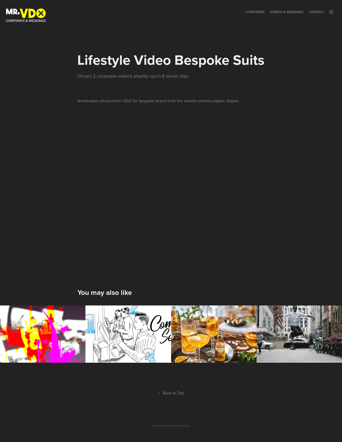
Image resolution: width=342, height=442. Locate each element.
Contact (316, 12)
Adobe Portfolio (179, 425)
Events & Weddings (286, 12)
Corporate (255, 12)
